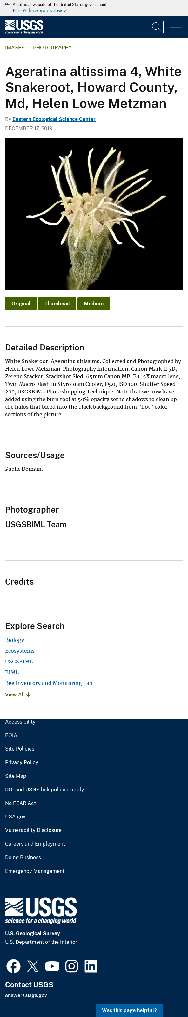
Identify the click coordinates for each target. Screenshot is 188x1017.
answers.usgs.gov (26, 995)
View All (17, 695)
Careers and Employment (35, 844)
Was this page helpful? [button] (129, 1010)
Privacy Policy (21, 762)
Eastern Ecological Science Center (54, 119)
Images (15, 48)
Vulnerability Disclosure (33, 830)
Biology (14, 640)
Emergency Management (34, 871)
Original (20, 304)
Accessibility (20, 722)
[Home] (24, 32)
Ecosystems (20, 651)
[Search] (157, 27)
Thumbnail (57, 304)
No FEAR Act (20, 803)
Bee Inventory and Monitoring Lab (48, 683)
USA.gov (15, 817)
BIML (12, 672)
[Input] (122, 27)
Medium (94, 304)
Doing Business (23, 857)
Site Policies (19, 749)
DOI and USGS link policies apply (44, 790)
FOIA (11, 736)
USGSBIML (19, 661)
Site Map (15, 776)
